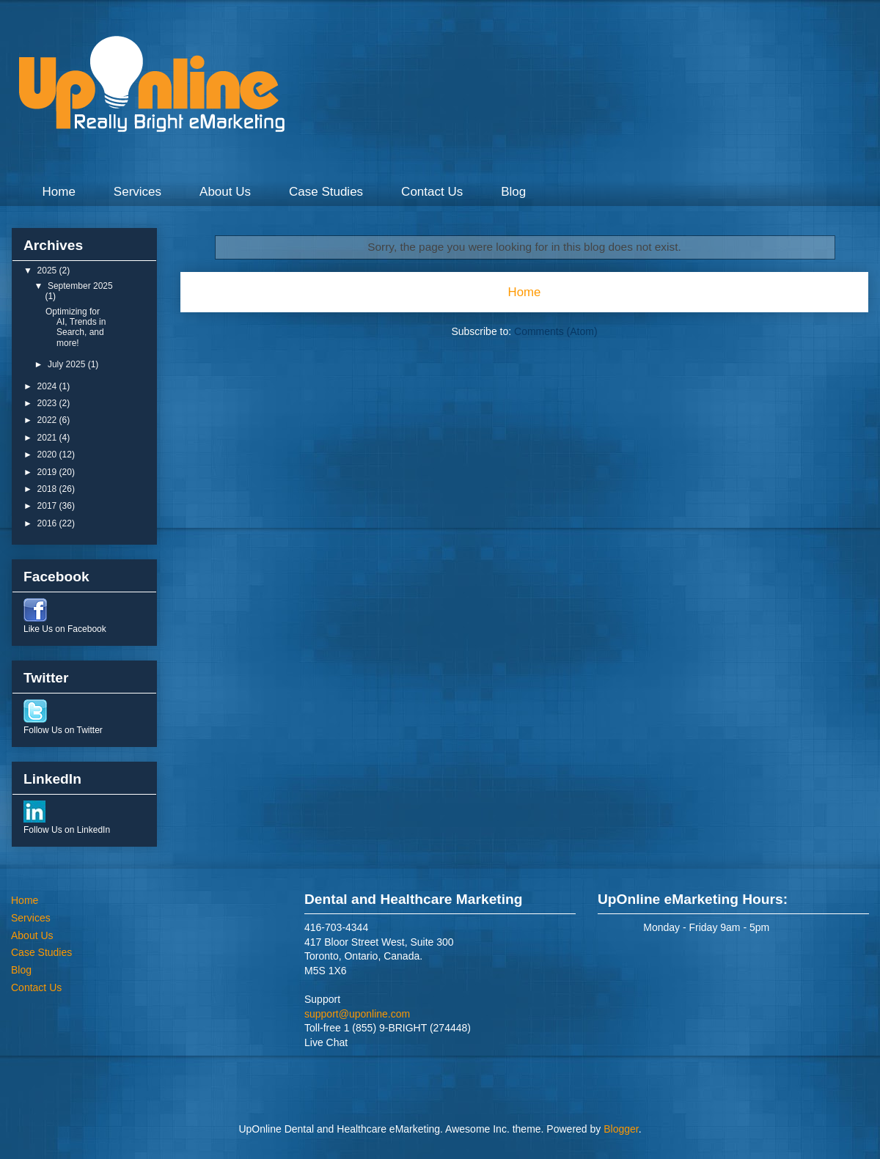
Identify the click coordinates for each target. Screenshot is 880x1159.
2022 (48, 420)
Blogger (621, 1129)
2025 (48, 270)
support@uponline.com (357, 1014)
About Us (225, 192)
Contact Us (432, 192)
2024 (48, 386)
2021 (48, 438)
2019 (48, 472)
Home (59, 192)
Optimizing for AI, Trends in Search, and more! (75, 327)
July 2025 (68, 364)
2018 (48, 489)
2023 (48, 403)
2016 (48, 523)
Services (137, 192)
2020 (48, 454)
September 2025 (80, 286)
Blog (513, 192)
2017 (48, 506)
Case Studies (326, 192)
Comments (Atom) (556, 331)
